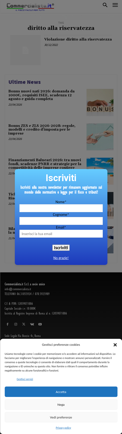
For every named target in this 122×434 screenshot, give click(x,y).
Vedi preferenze (61, 417)
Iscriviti (61, 247)
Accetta (61, 392)
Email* (61, 227)
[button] (115, 345)
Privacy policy (63, 427)
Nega (61, 405)
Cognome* (61, 214)
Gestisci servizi (25, 379)
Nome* (61, 202)
